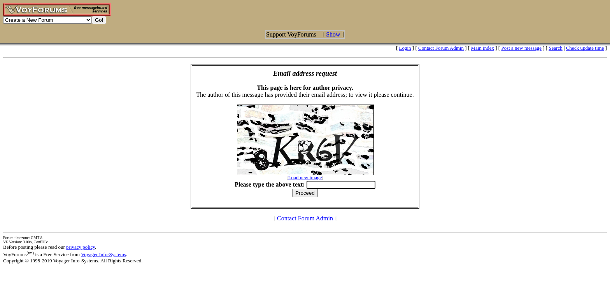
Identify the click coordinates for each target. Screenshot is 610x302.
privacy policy (80, 247)
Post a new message (521, 48)
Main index (482, 48)
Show (333, 34)
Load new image (305, 177)
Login (405, 48)
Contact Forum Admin (441, 48)
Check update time (585, 48)
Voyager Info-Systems (103, 254)
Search (555, 48)
